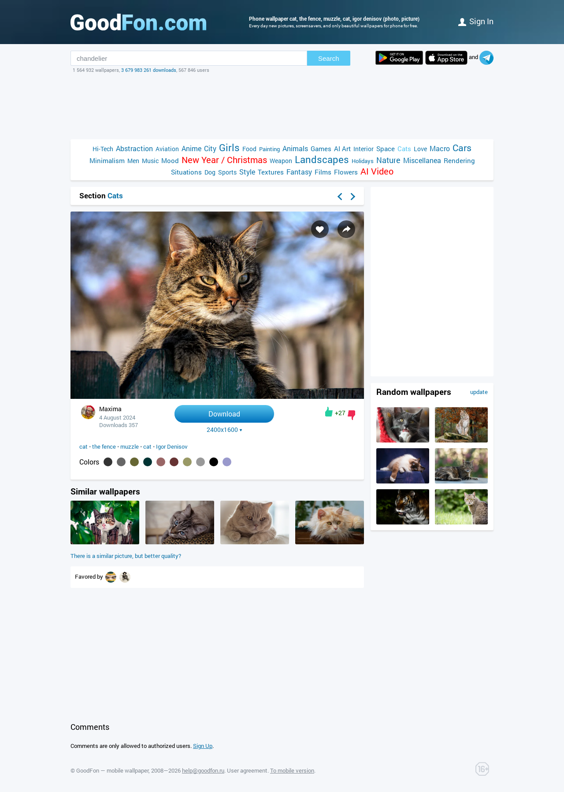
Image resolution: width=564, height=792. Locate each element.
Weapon (281, 160)
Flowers (346, 171)
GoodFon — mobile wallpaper (112, 770)
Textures (271, 171)
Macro (440, 148)
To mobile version (292, 770)
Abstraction (134, 148)
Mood (170, 160)
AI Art (342, 148)
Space (385, 148)
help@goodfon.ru (203, 770)
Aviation (167, 149)
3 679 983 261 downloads (148, 70)
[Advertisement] (282, 106)
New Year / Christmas (224, 160)
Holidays (363, 161)
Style (247, 171)
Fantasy (299, 171)
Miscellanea (422, 160)
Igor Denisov (172, 446)
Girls (229, 147)
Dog (209, 172)
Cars (462, 148)
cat (83, 446)
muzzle (129, 446)
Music (150, 160)
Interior (363, 149)
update (479, 392)
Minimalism (107, 160)
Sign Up (202, 746)
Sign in (476, 21)
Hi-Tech (103, 149)
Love (420, 149)
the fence (104, 446)
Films (323, 171)
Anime (191, 148)
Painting (269, 149)
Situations (186, 171)
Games (321, 148)
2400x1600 (224, 430)
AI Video (376, 171)
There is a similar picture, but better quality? (125, 556)
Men (133, 160)
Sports (227, 172)
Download (224, 413)
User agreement (247, 770)
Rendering (459, 160)
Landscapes (322, 159)
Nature (388, 160)
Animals (295, 148)
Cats (404, 148)
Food (249, 149)
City (210, 148)
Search (328, 58)
